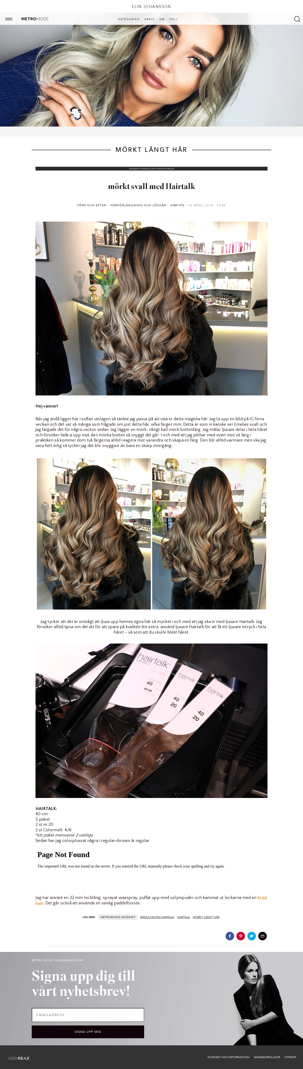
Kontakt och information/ (228, 1057)
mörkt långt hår (206, 917)
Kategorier (129, 19)
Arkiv (149, 19)
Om (162, 19)
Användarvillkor (267, 1057)
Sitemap (290, 1057)
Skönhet (128, 917)
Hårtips (177, 205)
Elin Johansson (151, 6)
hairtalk (183, 917)
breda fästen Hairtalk (157, 917)
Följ (173, 19)
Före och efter (91, 205)
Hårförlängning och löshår (138, 205)
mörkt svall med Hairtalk (151, 187)
